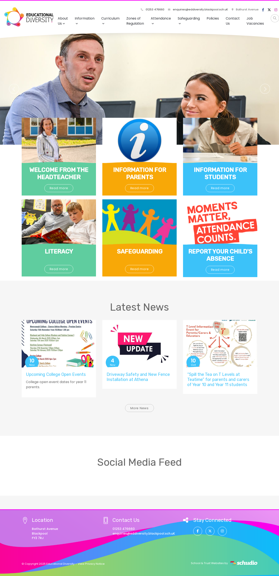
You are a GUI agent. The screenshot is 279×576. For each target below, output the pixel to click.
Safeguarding (189, 20)
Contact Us (233, 21)
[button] (14, 89)
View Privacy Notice (91, 564)
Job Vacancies (255, 21)
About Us (63, 21)
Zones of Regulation (135, 21)
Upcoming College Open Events (56, 374)
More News (139, 408)
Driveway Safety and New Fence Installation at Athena (138, 377)
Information (84, 20)
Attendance (161, 20)
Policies (213, 18)
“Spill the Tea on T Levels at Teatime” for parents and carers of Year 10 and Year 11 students (218, 379)
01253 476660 (153, 9)
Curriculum (110, 20)
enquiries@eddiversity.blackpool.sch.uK (198, 9)
